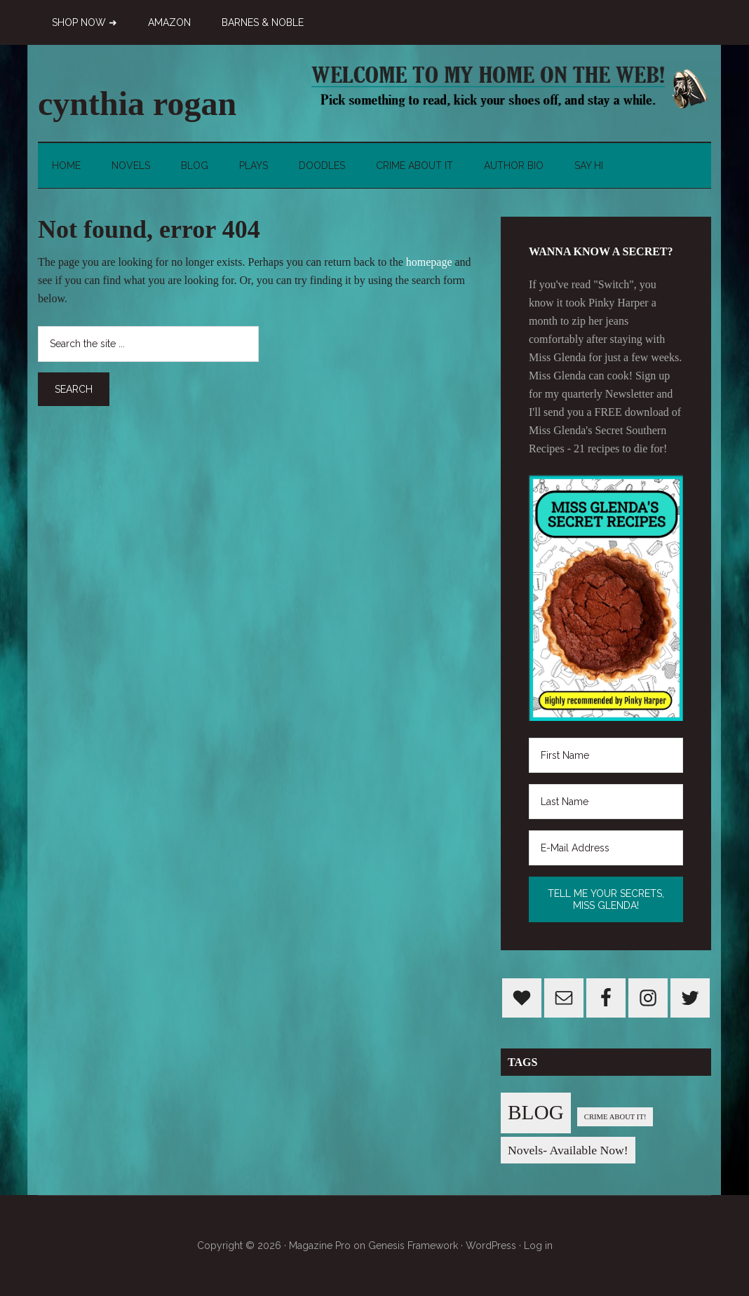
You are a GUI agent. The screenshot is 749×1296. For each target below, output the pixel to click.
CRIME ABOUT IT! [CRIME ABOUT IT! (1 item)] (615, 1117)
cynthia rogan (137, 103)
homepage (429, 262)
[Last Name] (606, 801)
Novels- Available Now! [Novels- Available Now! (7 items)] (568, 1150)
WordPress (491, 1245)
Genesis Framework (413, 1245)
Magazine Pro (320, 1245)
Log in (538, 1245)
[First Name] (606, 755)
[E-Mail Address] (606, 847)
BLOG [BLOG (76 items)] (536, 1112)
